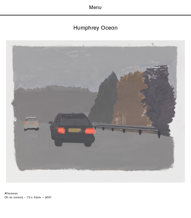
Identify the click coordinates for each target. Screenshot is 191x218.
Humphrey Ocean (95, 27)
